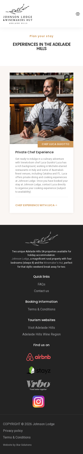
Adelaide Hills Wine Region (41, 334)
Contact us (41, 291)
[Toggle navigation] (78, 14)
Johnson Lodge (20, 258)
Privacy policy (13, 431)
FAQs (41, 284)
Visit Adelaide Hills (41, 328)
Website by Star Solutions (17, 445)
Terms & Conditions (41, 309)
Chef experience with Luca (36, 205)
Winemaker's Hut (53, 262)
